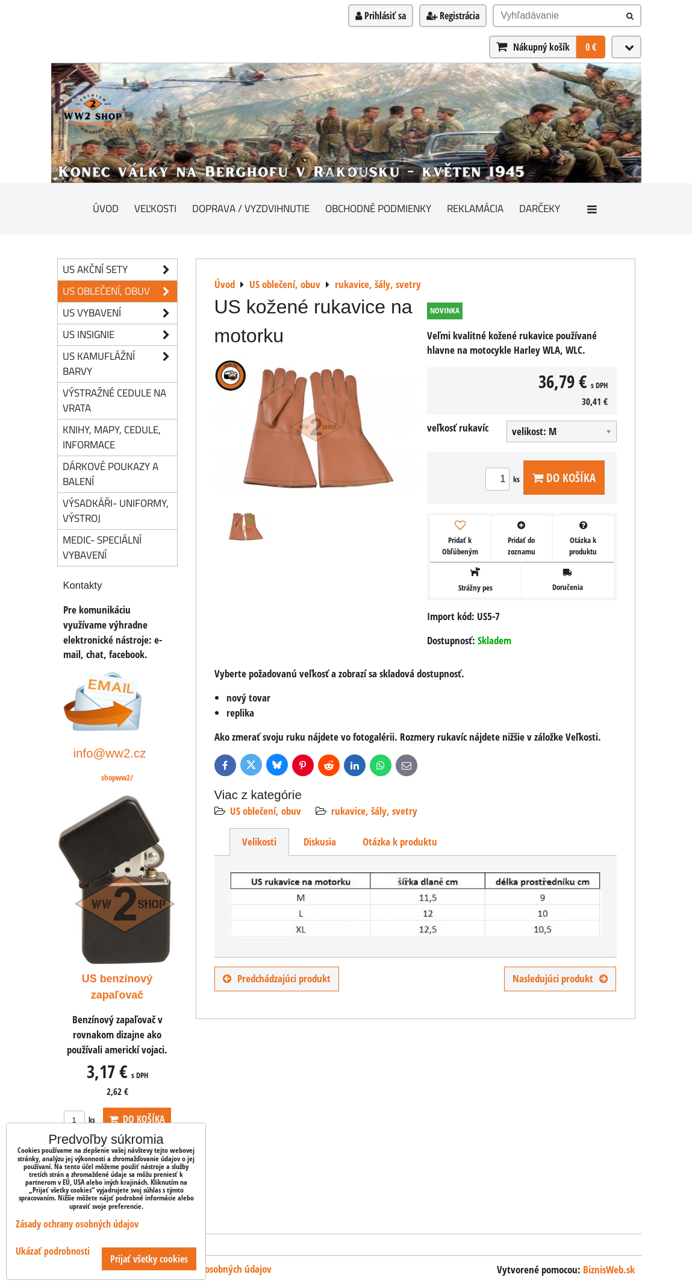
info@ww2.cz (109, 753)
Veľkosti (155, 208)
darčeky (539, 208)
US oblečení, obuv (265, 811)
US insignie (120, 334)
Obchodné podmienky (378, 208)
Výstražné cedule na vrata (114, 400)
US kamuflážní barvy (120, 364)
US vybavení (120, 313)
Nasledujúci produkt (560, 978)
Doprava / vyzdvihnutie (251, 208)
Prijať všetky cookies (149, 1259)
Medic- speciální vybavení (102, 547)
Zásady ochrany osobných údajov (77, 1224)
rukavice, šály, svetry (374, 811)
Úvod (106, 208)
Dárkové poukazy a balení (110, 474)
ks (504, 479)
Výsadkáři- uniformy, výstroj (116, 510)
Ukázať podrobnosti (53, 1251)
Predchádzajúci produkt (277, 978)
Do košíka (564, 477)
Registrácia (452, 15)
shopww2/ (117, 777)
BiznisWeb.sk (609, 1269)
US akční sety (120, 269)
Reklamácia (475, 208)
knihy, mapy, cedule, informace (112, 437)
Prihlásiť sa (380, 15)
